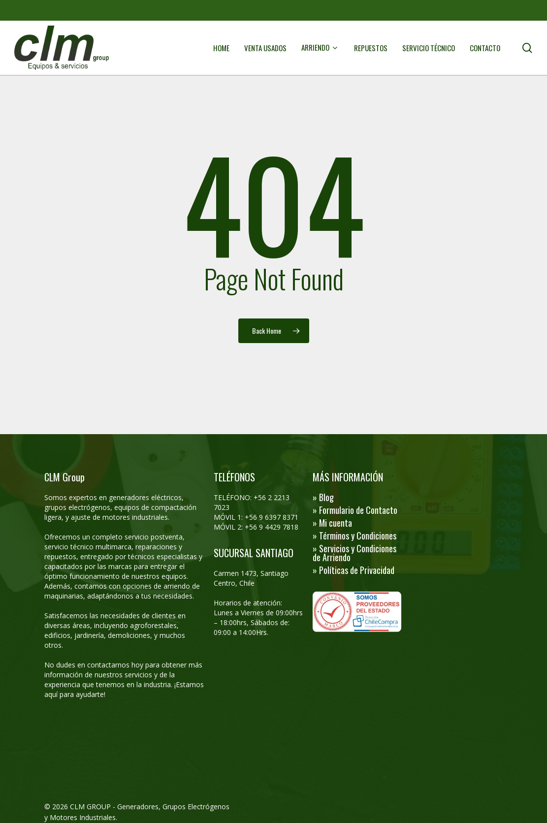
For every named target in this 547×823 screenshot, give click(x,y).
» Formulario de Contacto (355, 510)
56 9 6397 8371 (274, 517)
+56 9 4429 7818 (271, 527)
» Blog (323, 497)
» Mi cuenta (332, 522)
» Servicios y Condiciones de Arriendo (354, 553)
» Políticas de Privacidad (353, 570)
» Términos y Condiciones (354, 535)
